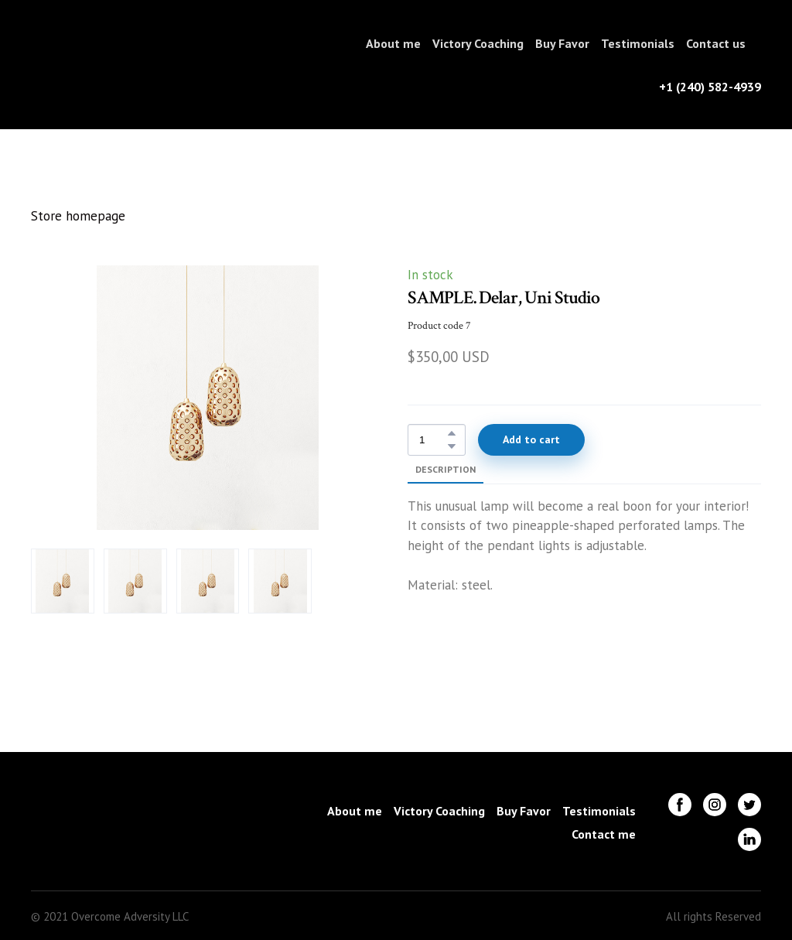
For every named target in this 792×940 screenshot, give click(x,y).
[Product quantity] (433, 440)
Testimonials (637, 43)
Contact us (716, 43)
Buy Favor (562, 43)
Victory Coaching (478, 43)
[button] (452, 433)
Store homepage (78, 215)
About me (393, 43)
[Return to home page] (81, 64)
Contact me (604, 834)
